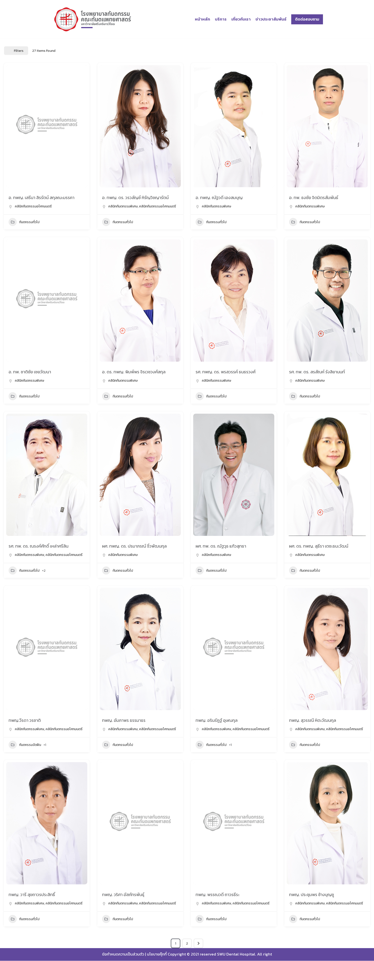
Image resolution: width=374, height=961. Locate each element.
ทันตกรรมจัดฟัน (25, 745)
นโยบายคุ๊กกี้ (157, 954)
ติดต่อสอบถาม (307, 19)
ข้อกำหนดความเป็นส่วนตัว (122, 954)
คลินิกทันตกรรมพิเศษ (123, 206)
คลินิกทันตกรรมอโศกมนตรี (33, 206)
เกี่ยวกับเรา (240, 19)
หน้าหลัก (201, 19)
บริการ (220, 19)
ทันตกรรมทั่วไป (24, 222)
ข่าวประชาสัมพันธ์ (270, 19)
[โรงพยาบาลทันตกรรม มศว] (93, 19)
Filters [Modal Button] (16, 50)
